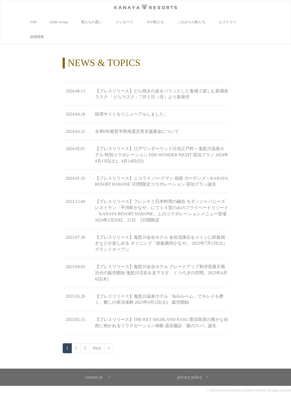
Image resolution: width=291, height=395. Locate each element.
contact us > (98, 377)
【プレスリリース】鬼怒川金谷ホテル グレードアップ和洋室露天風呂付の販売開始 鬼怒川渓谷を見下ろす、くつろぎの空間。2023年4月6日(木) (161, 272)
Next (97, 348)
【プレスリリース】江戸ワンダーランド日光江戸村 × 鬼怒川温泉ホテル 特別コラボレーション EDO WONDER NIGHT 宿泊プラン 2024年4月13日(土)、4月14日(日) (161, 154)
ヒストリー (227, 22)
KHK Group (59, 22)
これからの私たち (191, 22)
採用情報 (37, 37)
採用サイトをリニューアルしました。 (131, 114)
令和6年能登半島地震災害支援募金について (137, 131)
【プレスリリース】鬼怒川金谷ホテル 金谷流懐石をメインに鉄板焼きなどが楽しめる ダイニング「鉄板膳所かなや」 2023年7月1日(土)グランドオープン (160, 243)
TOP (33, 22)
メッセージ (124, 22)
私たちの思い (91, 22)
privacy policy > (193, 377)
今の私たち (155, 22)
